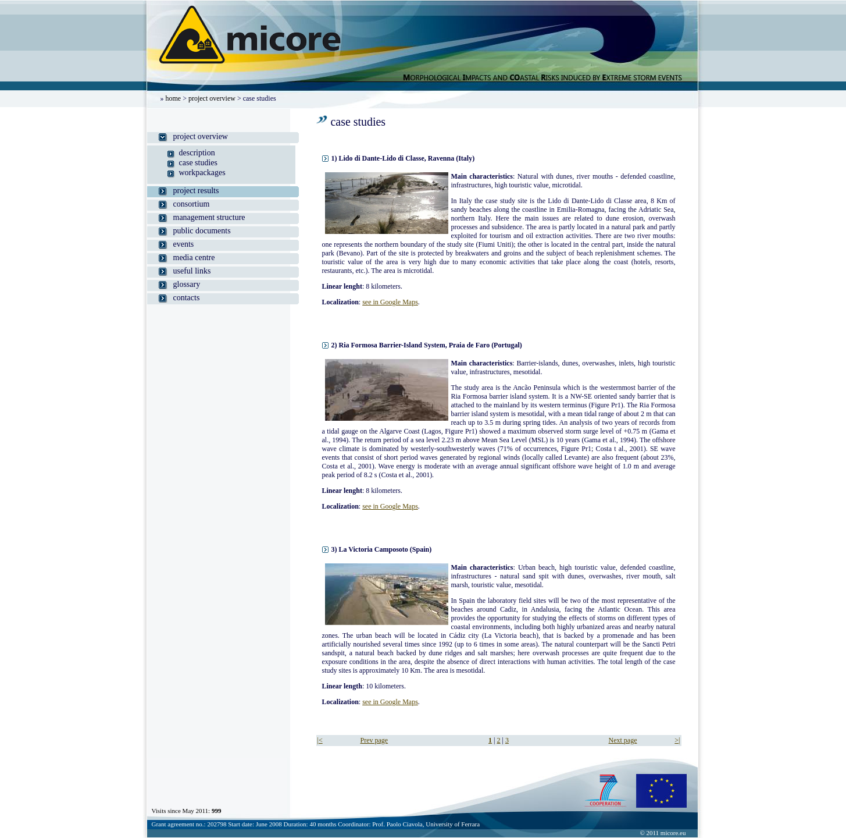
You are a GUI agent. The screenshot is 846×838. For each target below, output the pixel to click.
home (173, 98)
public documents (202, 230)
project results (196, 190)
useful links (192, 271)
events (183, 244)
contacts (186, 297)
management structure (209, 217)
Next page (623, 740)
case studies (198, 162)
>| (677, 740)
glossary (187, 284)
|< (320, 740)
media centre (194, 257)
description (197, 152)
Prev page (374, 740)
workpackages (202, 172)
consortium (191, 204)
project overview (211, 98)
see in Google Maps (390, 302)
